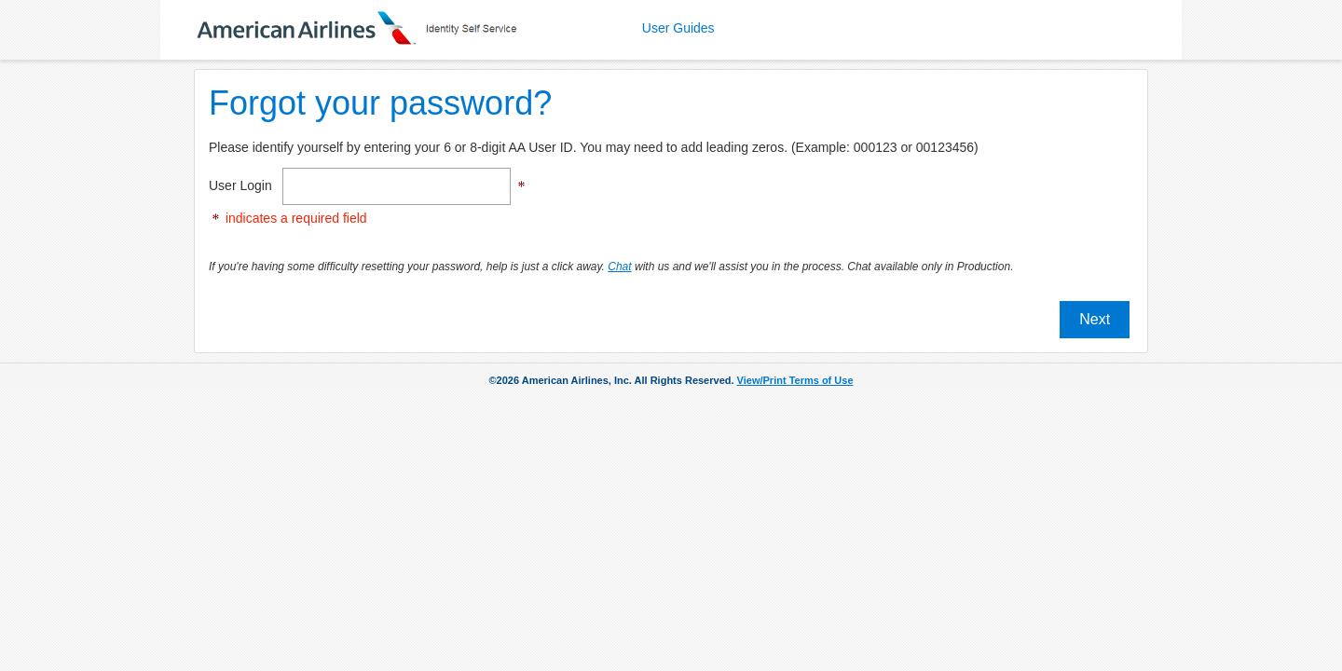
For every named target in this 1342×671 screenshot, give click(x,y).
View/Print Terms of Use (795, 380)
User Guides (678, 28)
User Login (244, 185)
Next (1094, 319)
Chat (619, 266)
